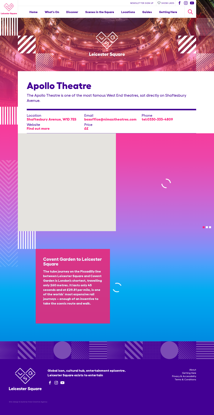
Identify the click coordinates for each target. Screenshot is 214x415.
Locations (128, 11)
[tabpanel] (165, 182)
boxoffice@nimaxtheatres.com (110, 119)
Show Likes (165, 3)
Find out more (38, 128)
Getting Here (168, 11)
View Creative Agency (37, 402)
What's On (52, 11)
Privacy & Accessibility (184, 376)
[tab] (204, 227)
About (192, 369)
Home (33, 11)
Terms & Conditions (185, 379)
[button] (67, 180)
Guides (147, 11)
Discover (72, 11)
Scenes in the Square (99, 11)
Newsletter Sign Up (142, 3)
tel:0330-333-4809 (157, 119)
